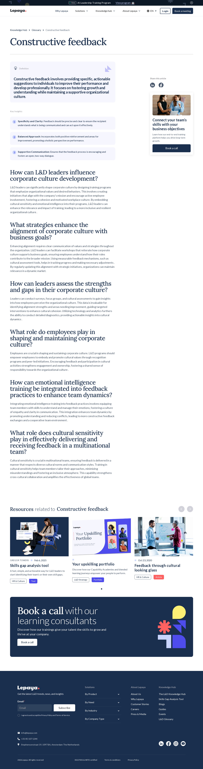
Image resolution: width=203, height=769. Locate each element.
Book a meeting (182, 10)
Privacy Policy (133, 760)
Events (162, 714)
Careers (135, 709)
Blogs (162, 704)
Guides (162, 709)
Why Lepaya (137, 699)
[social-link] (152, 85)
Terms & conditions (112, 760)
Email (21, 701)
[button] (81, 11)
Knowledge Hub (18, 29)
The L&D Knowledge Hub (172, 693)
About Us (136, 693)
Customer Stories (140, 704)
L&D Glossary (166, 719)
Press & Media (138, 714)
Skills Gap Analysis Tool (171, 699)
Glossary (36, 29)
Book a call (171, 148)
